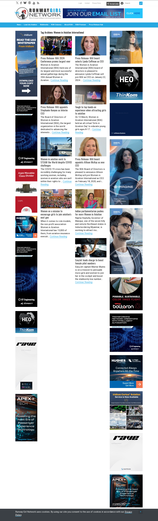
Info (122, 3)
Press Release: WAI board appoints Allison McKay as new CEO (89, 162)
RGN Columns (56, 25)
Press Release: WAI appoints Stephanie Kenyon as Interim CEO (54, 110)
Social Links (114, 4)
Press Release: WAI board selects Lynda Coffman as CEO (89, 59)
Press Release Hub (96, 25)
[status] (140, 512)
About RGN (68, 25)
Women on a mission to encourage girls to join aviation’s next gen (56, 214)
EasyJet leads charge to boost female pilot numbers (89, 261)
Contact (87, 3)
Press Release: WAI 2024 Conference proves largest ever (55, 59)
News (19, 25)
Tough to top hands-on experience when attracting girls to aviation (90, 110)
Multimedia (44, 25)
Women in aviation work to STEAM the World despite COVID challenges (56, 162)
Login (80, 3)
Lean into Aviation (30, 25)
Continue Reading (59, 80)
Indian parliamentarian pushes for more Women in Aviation (89, 212)
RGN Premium (80, 25)
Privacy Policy (96, 3)
